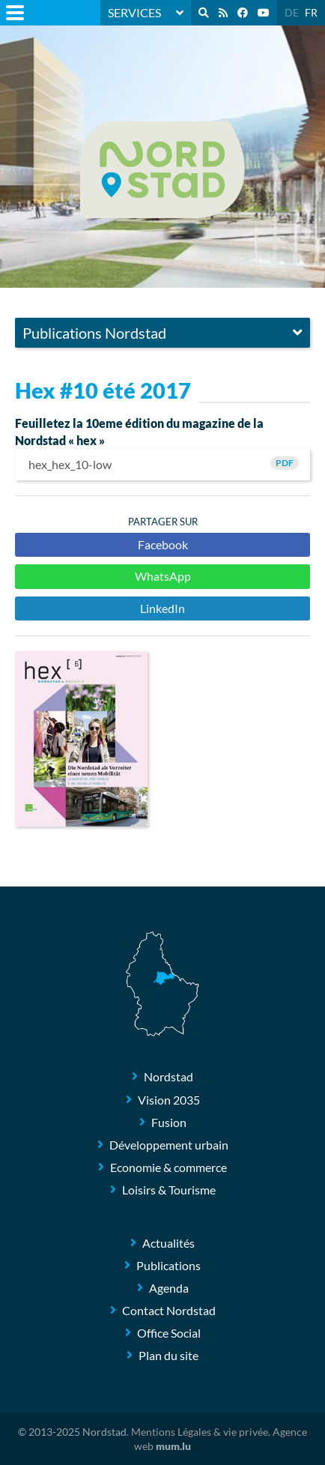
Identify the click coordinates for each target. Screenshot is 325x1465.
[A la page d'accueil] (162, 169)
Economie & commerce (168, 1167)
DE (292, 12)
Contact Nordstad (169, 1310)
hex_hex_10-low (162, 463)
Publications (168, 1265)
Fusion (168, 1122)
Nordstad (168, 1076)
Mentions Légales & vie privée (199, 1431)
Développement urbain (168, 1145)
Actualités (168, 1243)
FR (311, 12)
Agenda (169, 1288)
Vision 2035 (169, 1100)
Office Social (169, 1333)
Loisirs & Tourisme (169, 1189)
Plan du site (168, 1355)
